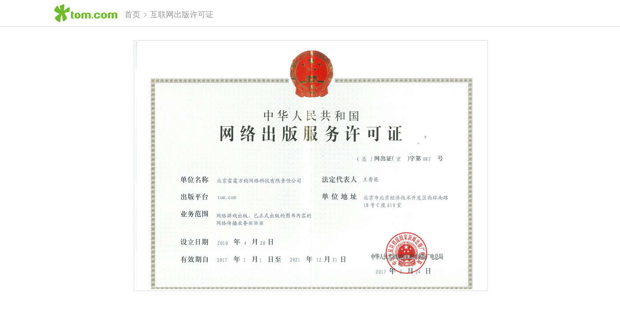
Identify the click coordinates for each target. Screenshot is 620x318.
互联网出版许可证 (182, 14)
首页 (132, 14)
